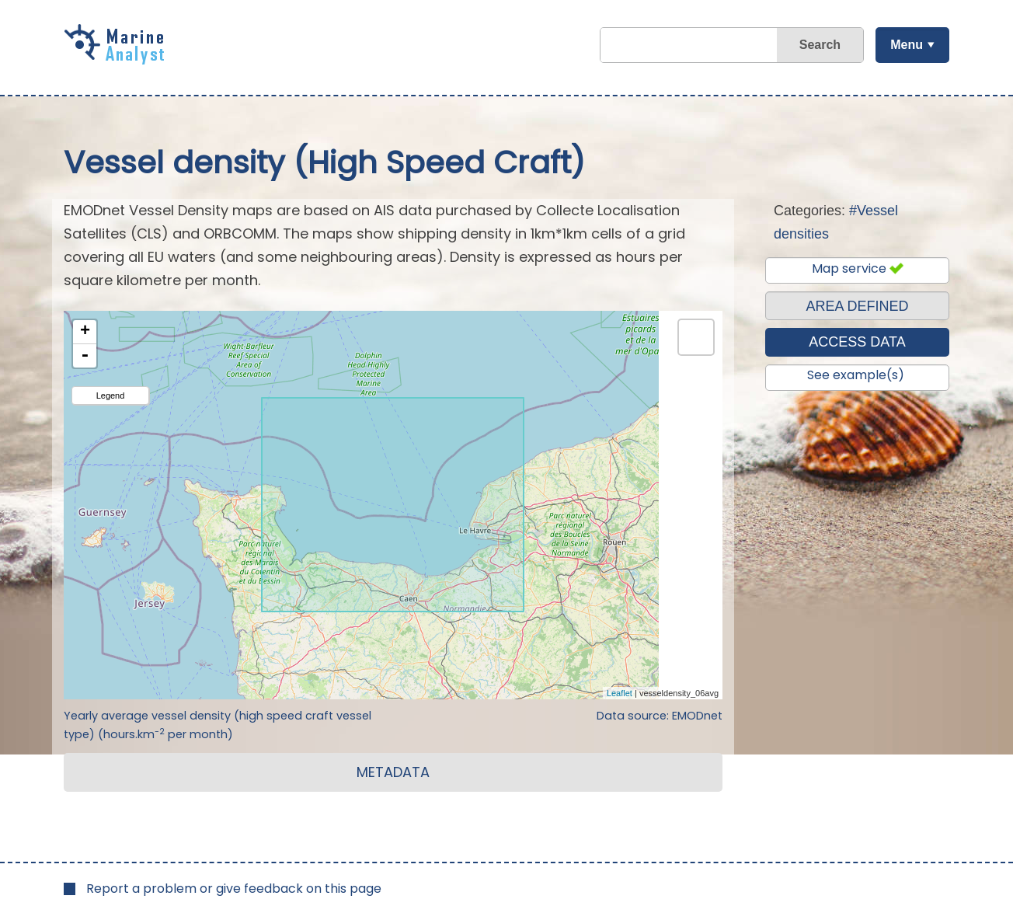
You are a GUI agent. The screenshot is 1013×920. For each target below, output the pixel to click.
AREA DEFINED (857, 306)
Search (820, 44)
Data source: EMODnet (659, 715)
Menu (906, 44)
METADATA (393, 772)
